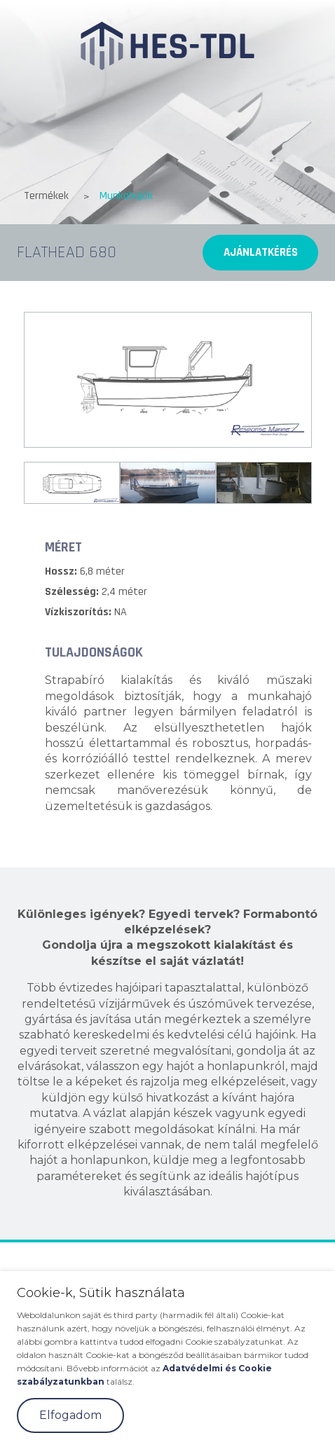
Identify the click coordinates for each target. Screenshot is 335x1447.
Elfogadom (70, 1415)
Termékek (46, 195)
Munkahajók (126, 195)
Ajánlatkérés (261, 252)
